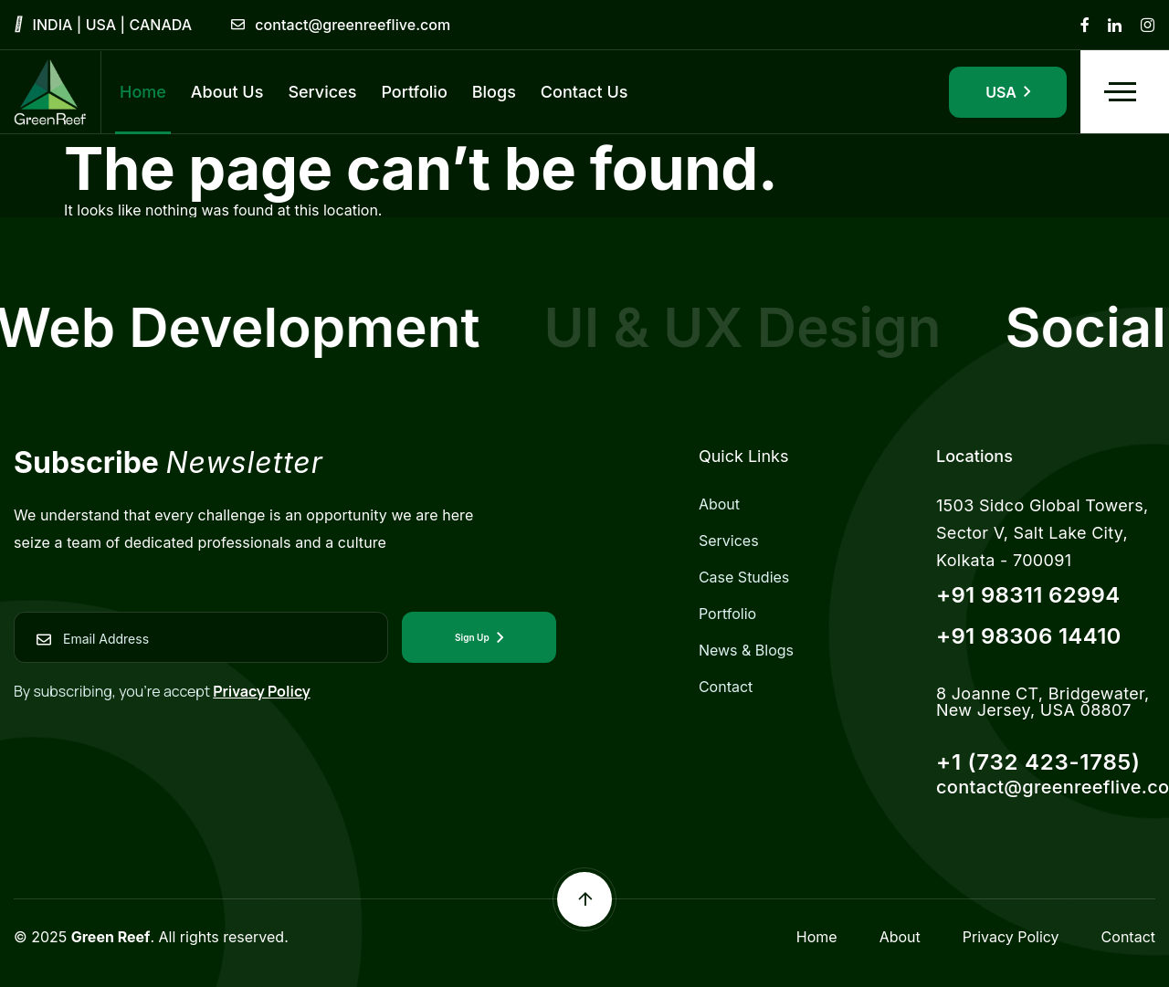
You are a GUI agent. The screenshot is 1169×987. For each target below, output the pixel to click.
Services (729, 540)
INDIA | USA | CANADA (113, 24)
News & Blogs (746, 650)
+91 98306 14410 (1029, 636)
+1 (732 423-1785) (1038, 762)
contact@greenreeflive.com (352, 24)
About (719, 504)
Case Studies (744, 577)
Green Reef (111, 937)
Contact (726, 686)
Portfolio (727, 613)
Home (816, 937)
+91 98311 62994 (1028, 595)
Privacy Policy (262, 691)
